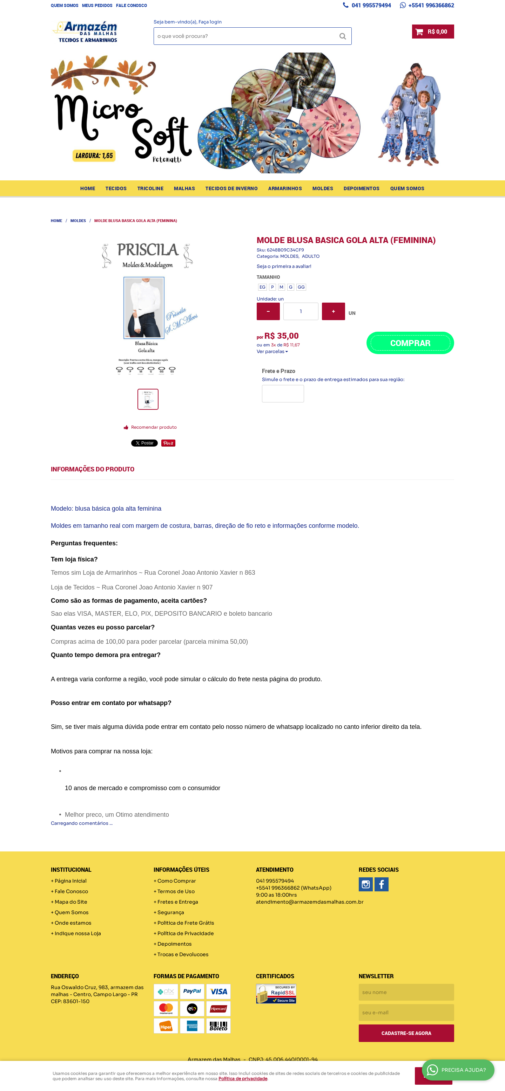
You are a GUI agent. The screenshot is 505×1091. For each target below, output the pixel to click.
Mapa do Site (71, 902)
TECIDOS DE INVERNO (232, 188)
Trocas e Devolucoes (183, 954)
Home (87, 188)
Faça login (210, 22)
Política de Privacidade (185, 933)
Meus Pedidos (97, 5)
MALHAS (184, 188)
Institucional (71, 870)
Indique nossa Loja (78, 933)
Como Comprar (176, 881)
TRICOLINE (150, 188)
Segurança (170, 912)
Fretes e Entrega (177, 902)
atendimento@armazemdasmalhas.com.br (310, 902)
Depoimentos (362, 188)
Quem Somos (65, 5)
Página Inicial (71, 881)
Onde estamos (73, 923)
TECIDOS (116, 188)
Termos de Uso (176, 891)
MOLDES (322, 188)
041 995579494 (370, 5)
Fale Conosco (131, 5)
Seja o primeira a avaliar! (284, 266)
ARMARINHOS (285, 188)
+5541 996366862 (430, 5)
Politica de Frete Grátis (185, 923)
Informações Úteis (181, 870)
